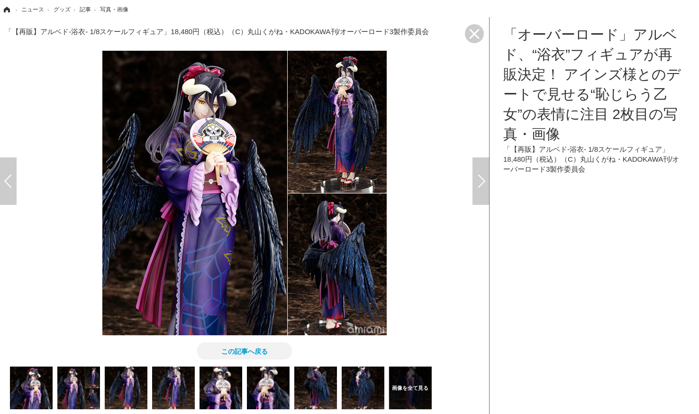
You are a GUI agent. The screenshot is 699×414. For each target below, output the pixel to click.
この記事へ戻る (244, 351)
